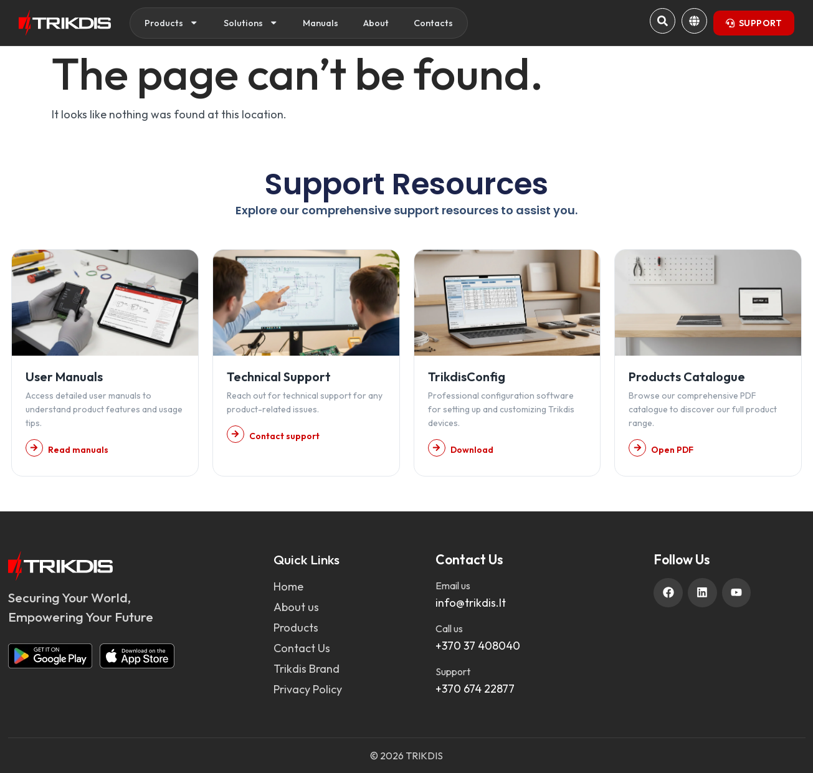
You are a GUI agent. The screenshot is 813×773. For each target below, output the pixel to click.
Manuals (320, 23)
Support (452, 671)
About (376, 23)
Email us (452, 585)
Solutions (251, 23)
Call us (449, 628)
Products (172, 23)
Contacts (433, 23)
